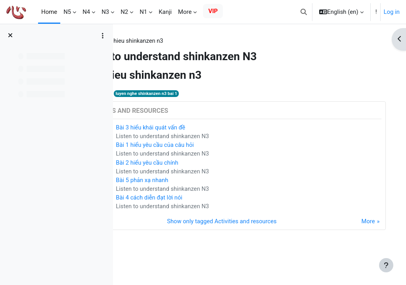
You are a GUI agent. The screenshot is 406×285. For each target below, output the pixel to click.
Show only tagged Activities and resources (243, 222)
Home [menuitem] (49, 11)
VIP (213, 11)
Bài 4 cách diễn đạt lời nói (200, 198)
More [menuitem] (185, 11)
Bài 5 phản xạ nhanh (193, 180)
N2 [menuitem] (124, 11)
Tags (134, 40)
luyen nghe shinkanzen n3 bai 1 (198, 93)
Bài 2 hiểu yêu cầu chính (198, 163)
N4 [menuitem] (86, 11)
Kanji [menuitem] (165, 11)
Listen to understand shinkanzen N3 (214, 136)
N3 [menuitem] (105, 11)
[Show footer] (386, 265)
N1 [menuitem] (143, 11)
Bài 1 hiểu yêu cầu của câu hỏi (206, 145)
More (360, 222)
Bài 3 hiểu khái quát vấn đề (202, 127)
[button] (303, 12)
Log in (392, 11)
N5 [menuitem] (67, 11)
